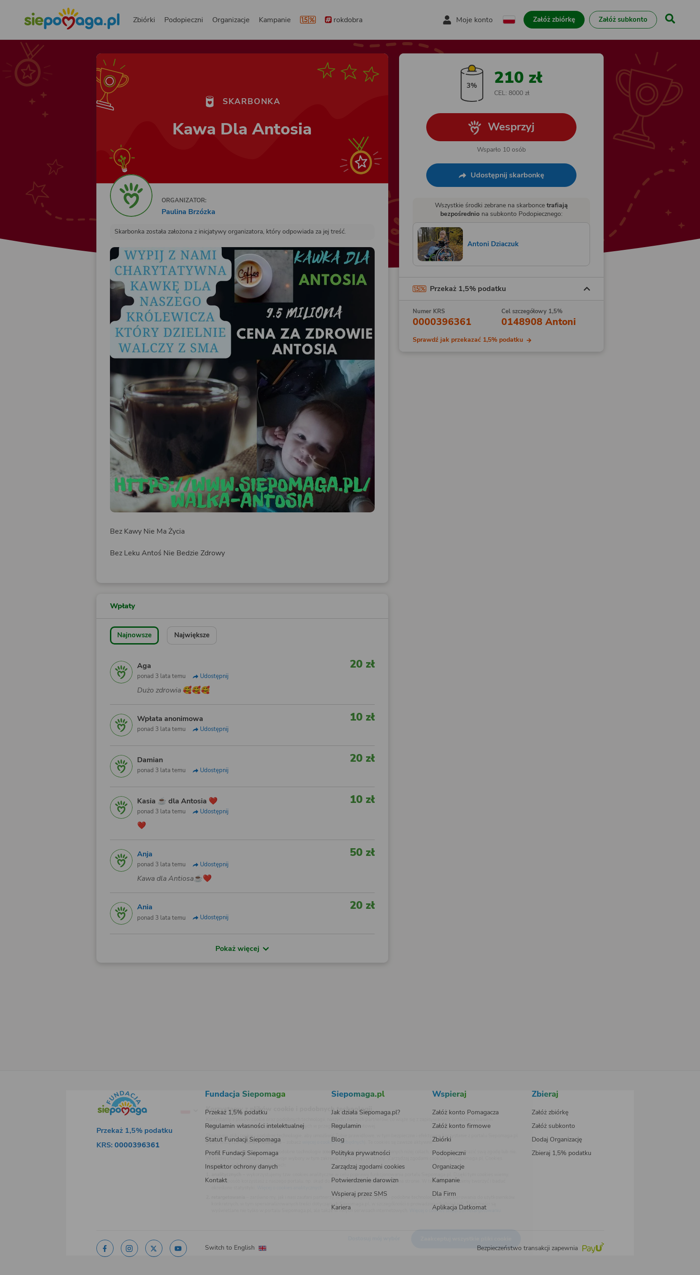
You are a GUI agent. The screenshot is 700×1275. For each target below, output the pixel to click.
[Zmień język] (151, 1096)
